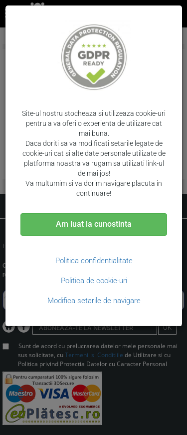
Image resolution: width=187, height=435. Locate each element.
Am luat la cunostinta (94, 224)
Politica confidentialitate (94, 260)
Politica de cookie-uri (94, 280)
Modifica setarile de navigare (94, 300)
